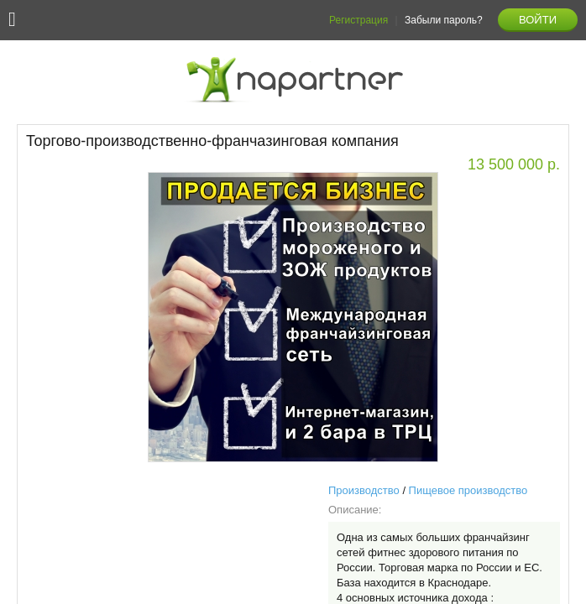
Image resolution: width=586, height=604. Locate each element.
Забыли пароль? (444, 20)
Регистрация (358, 20)
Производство (364, 490)
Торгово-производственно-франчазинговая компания (212, 140)
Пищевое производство (468, 490)
